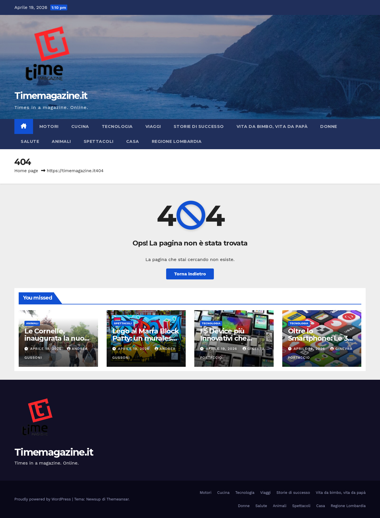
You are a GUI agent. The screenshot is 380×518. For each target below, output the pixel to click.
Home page (26, 170)
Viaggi (153, 126)
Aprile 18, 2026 (309, 349)
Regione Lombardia (177, 141)
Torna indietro (190, 274)
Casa (132, 141)
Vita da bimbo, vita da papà (272, 126)
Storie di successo (199, 126)
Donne (328, 126)
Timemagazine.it (50, 95)
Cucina (80, 126)
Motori (49, 126)
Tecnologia (117, 126)
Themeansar (118, 499)
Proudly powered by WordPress (43, 499)
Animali (61, 141)
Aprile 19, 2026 (46, 349)
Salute (30, 141)
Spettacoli (99, 141)
